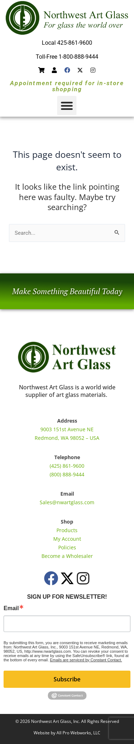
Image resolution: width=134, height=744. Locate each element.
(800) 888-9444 (67, 474)
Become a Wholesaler (67, 556)
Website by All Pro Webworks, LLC (67, 733)
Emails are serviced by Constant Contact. (86, 660)
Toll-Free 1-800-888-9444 (67, 56)
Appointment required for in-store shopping (67, 86)
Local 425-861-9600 (67, 42)
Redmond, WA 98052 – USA (67, 437)
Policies (67, 547)
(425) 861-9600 (67, 465)
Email (11, 608)
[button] (66, 105)
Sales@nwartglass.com (67, 502)
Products (67, 530)
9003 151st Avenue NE (67, 429)
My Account (67, 538)
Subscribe (67, 679)
